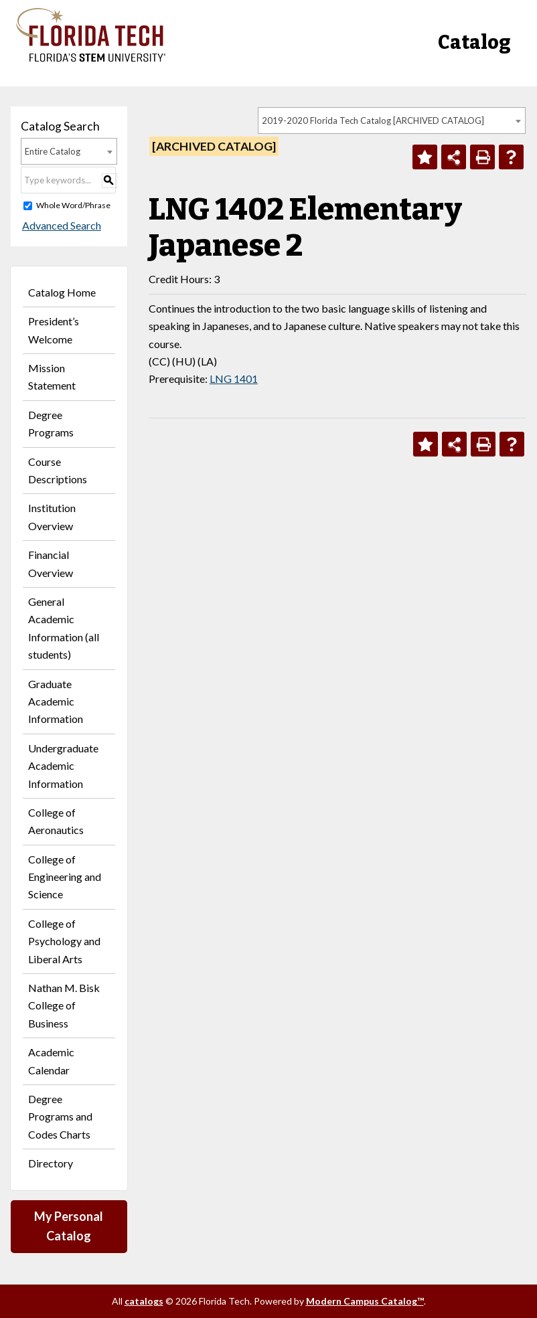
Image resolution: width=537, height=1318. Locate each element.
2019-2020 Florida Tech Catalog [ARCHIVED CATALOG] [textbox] (373, 120)
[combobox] (392, 120)
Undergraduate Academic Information (63, 766)
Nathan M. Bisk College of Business (64, 1005)
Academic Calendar (51, 1061)
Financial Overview (50, 563)
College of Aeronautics (56, 821)
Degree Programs (51, 423)
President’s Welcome (53, 330)
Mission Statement (52, 376)
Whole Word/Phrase (73, 205)
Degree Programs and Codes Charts (60, 1116)
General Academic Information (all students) (63, 628)
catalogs (144, 1301)
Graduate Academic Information (55, 701)
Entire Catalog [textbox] (52, 151)
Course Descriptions (57, 470)
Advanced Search (60, 225)
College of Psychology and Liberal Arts (64, 941)
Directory (50, 1163)
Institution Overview (52, 516)
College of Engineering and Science (64, 877)
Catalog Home (62, 292)
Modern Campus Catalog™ (365, 1301)
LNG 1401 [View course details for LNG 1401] (234, 378)
